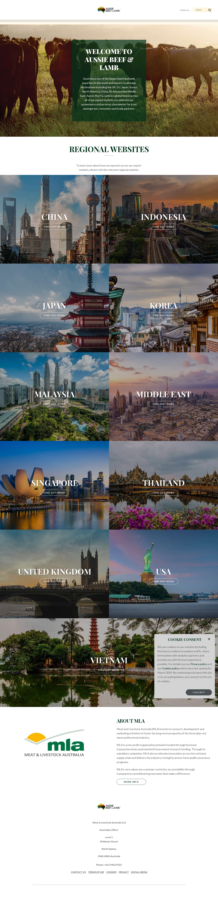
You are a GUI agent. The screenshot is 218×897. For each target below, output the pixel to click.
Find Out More (54, 226)
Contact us (184, 10)
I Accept (199, 692)
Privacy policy (199, 664)
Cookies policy (170, 668)
